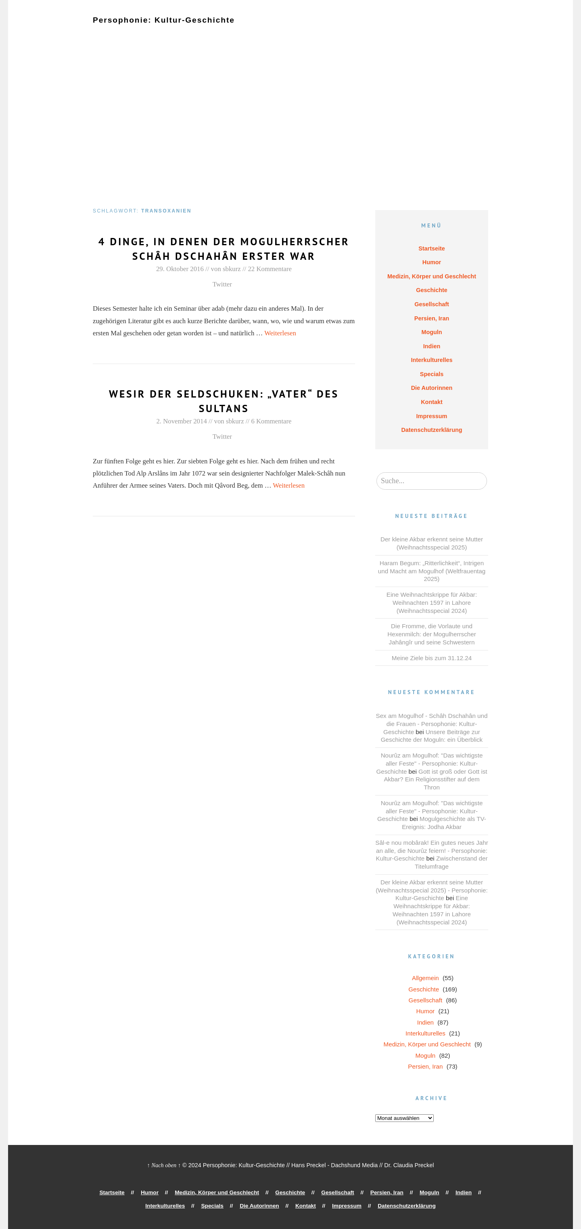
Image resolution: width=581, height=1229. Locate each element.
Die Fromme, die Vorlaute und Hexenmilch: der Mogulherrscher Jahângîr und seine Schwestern (431, 634)
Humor (139, 27)
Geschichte (272, 27)
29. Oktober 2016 (180, 283)
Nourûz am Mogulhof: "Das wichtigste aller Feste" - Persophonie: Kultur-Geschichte (429, 763)
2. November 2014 (181, 436)
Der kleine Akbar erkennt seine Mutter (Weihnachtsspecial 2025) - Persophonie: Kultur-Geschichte (431, 890)
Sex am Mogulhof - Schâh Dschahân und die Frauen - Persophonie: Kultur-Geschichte (432, 723)
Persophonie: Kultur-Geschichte (158, 19)
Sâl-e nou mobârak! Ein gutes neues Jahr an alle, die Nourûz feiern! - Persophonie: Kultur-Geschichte (431, 850)
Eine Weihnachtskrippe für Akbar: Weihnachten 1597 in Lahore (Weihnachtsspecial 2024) (432, 602)
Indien (427, 27)
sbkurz (232, 283)
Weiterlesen (280, 347)
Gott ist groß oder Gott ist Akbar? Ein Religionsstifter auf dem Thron (435, 779)
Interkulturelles (113, 33)
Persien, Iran (360, 27)
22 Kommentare (270, 283)
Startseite (106, 27)
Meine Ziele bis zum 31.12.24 (432, 657)
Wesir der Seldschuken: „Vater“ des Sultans (223, 415)
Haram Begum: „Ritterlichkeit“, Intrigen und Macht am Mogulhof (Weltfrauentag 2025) (432, 571)
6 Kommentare (271, 436)
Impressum (277, 33)
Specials (156, 33)
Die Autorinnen (199, 33)
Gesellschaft (315, 27)
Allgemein (425, 977)
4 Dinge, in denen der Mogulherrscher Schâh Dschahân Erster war (223, 256)
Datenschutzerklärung (333, 33)
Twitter (222, 299)
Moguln (398, 27)
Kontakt (240, 33)
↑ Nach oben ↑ (164, 1165)
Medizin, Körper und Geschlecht (202, 27)
